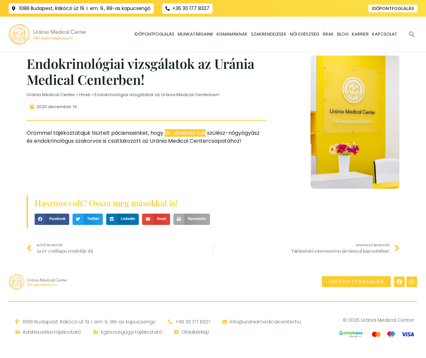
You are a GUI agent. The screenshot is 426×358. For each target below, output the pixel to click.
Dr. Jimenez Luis (185, 132)
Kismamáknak (232, 34)
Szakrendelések (269, 34)
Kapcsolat (384, 34)
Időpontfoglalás (154, 34)
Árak (328, 34)
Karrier (360, 34)
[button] (412, 34)
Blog (342, 34)
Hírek (85, 94)
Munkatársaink (195, 34)
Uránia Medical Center (51, 94)
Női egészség (304, 34)
